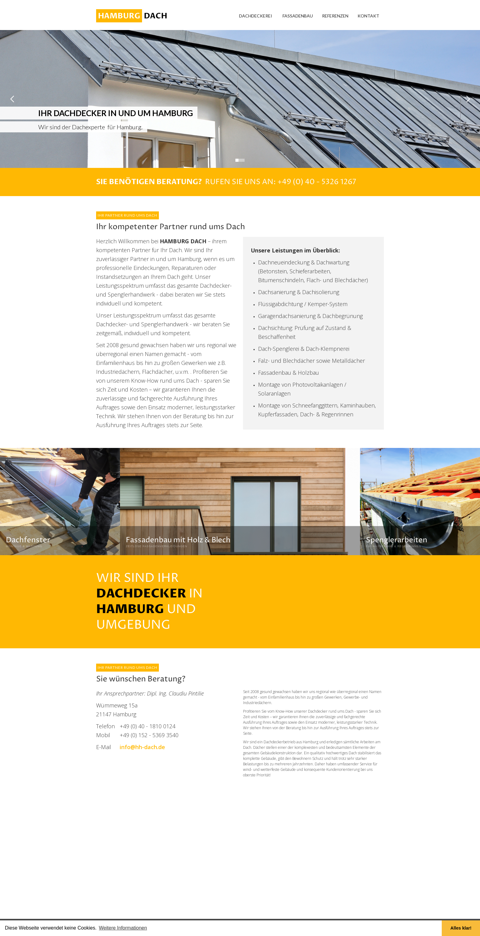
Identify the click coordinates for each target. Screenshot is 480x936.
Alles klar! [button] (460, 928)
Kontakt (368, 15)
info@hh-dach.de (142, 747)
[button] (255, 16)
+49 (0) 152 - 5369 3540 (149, 735)
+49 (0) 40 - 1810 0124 (147, 726)
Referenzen (335, 15)
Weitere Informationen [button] (123, 927)
